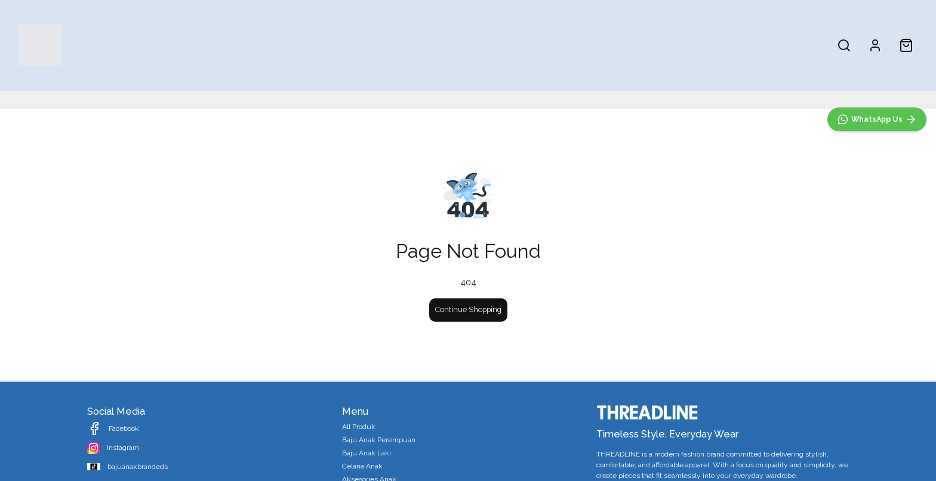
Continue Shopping (468, 309)
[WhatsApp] (876, 379)
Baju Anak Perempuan (422, 45)
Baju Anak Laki (503, 45)
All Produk (350, 45)
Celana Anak (565, 45)
